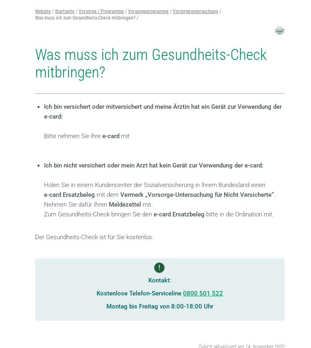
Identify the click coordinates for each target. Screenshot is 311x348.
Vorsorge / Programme (101, 11)
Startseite (65, 11)
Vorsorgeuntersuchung (195, 11)
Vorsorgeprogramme (148, 11)
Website (43, 11)
